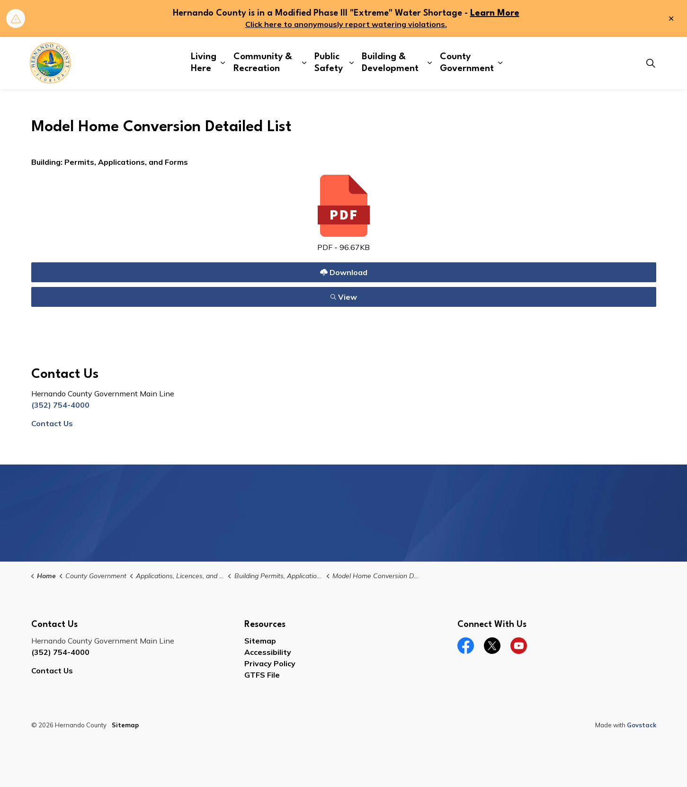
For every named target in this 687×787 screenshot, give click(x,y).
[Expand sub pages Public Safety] (351, 63)
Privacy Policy (269, 663)
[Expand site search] (651, 63)
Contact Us (52, 423)
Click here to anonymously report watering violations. (346, 24)
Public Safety (328, 62)
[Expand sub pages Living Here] (223, 63)
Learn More (494, 13)
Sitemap (260, 640)
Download (343, 272)
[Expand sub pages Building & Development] (430, 63)
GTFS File (262, 675)
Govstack (641, 725)
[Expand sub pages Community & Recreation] (304, 63)
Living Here (203, 62)
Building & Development (390, 62)
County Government (467, 62)
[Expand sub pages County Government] (500, 63)
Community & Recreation (262, 62)
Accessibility (267, 652)
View (343, 296)
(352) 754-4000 (60, 405)
